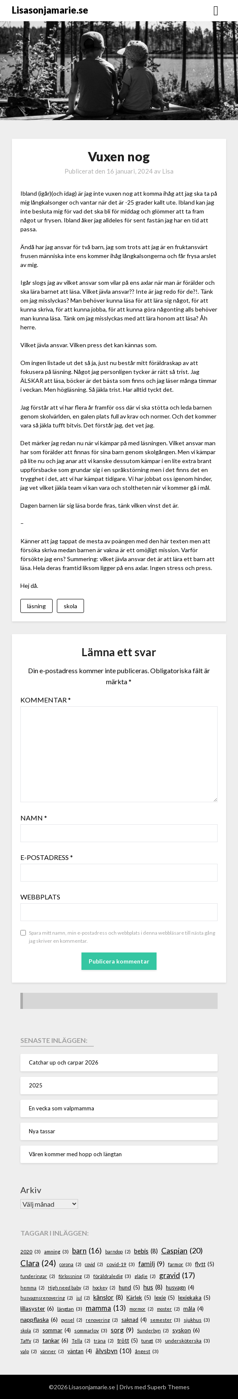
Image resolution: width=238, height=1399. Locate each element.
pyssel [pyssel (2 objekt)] (71, 1319)
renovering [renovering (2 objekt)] (102, 1319)
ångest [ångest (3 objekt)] (147, 1351)
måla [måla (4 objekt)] (193, 1309)
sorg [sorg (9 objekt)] (122, 1330)
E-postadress (46, 857)
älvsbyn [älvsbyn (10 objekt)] (113, 1351)
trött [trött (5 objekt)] (127, 1341)
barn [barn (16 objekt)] (87, 1251)
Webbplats (40, 897)
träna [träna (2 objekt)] (104, 1340)
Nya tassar (42, 1131)
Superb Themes (168, 1387)
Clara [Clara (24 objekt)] (38, 1263)
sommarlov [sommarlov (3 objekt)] (90, 1330)
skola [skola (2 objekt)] (29, 1330)
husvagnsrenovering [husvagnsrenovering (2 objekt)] (46, 1297)
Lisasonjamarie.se (50, 10)
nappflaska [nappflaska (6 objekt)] (39, 1320)
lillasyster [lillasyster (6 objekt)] (37, 1309)
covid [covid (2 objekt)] (94, 1264)
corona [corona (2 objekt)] (70, 1264)
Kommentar (45, 700)
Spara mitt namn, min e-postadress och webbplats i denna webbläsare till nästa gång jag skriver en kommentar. (122, 937)
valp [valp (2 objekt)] (28, 1351)
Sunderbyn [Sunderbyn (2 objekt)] (153, 1330)
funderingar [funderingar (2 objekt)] (37, 1276)
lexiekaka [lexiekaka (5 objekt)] (194, 1298)
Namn (33, 818)
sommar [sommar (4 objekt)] (56, 1330)
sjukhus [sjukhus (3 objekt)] (197, 1320)
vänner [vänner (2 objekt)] (52, 1351)
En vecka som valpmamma (61, 1108)
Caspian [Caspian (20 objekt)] (182, 1250)
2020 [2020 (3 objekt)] (30, 1251)
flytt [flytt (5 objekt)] (204, 1264)
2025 (35, 1085)
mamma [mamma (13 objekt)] (106, 1308)
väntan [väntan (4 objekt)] (79, 1351)
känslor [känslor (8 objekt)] (108, 1297)
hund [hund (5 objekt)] (129, 1287)
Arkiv (30, 1190)
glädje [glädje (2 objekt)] (145, 1276)
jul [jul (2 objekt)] (83, 1297)
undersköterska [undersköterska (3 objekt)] (187, 1341)
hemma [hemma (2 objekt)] (32, 1287)
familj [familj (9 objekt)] (151, 1264)
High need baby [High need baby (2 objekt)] (68, 1287)
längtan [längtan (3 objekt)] (69, 1309)
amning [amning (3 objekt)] (56, 1251)
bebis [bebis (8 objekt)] (146, 1251)
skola (70, 606)
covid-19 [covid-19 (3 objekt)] (120, 1264)
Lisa (168, 171)
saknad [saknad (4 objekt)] (134, 1320)
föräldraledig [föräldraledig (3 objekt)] (112, 1276)
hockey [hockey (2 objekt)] (103, 1287)
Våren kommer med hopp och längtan (75, 1154)
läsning (36, 606)
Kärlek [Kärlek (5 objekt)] (138, 1298)
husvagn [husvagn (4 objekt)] (180, 1288)
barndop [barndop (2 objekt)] (118, 1251)
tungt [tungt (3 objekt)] (151, 1341)
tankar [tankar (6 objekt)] (55, 1341)
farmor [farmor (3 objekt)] (180, 1264)
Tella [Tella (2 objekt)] (81, 1340)
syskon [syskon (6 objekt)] (186, 1330)
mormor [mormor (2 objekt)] (141, 1308)
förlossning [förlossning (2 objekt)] (74, 1276)
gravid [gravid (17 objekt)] (177, 1275)
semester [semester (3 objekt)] (165, 1320)
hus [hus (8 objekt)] (152, 1287)
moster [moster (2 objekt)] (168, 1308)
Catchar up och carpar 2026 (63, 1062)
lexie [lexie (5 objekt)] (164, 1298)
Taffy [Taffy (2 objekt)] (29, 1340)
